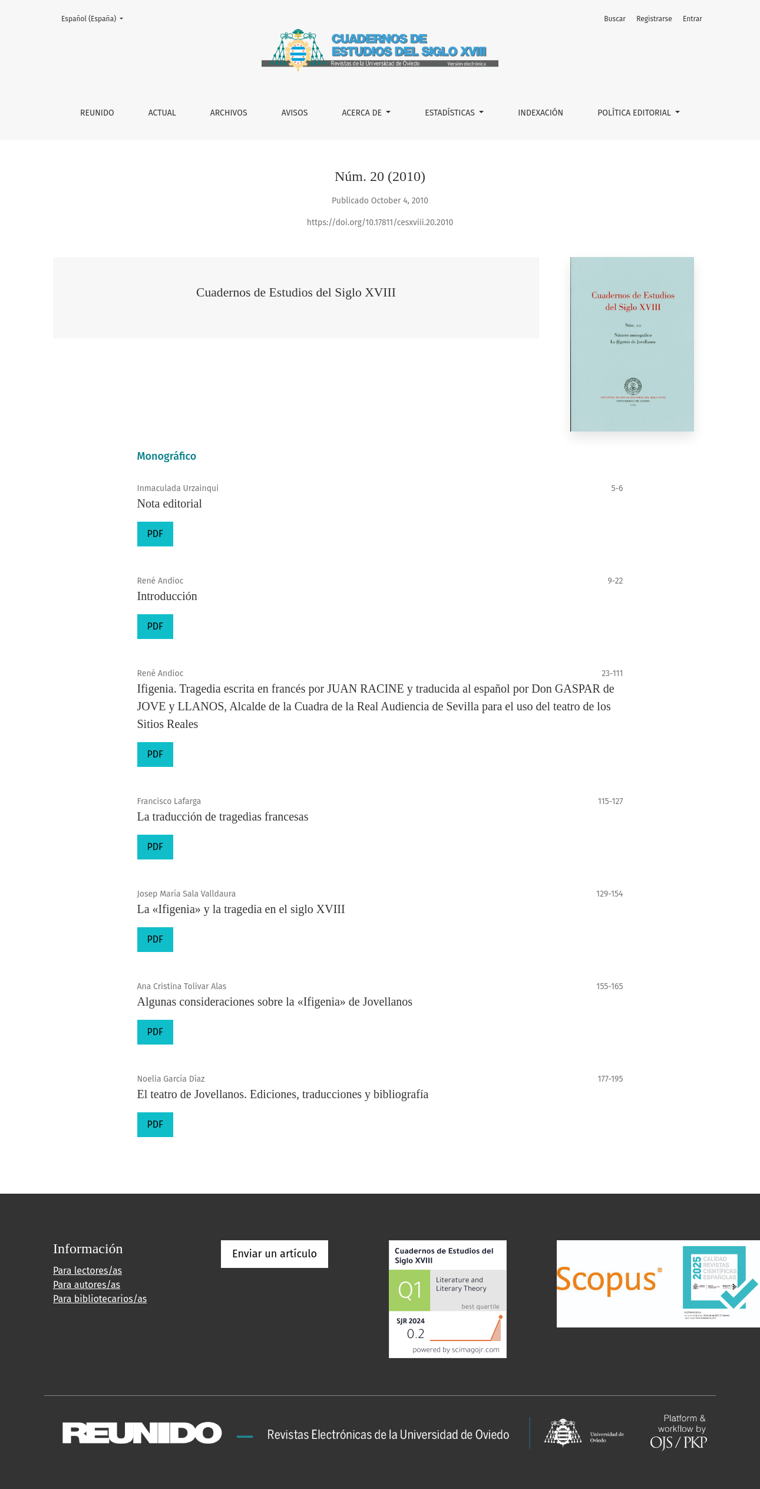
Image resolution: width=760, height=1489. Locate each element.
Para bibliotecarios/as (100, 1298)
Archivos (228, 113)
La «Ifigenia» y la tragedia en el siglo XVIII (241, 908)
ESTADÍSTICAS (451, 113)
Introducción (167, 595)
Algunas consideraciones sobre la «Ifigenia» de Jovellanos (275, 1001)
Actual (162, 113)
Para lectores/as (87, 1270)
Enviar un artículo (274, 1253)
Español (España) (96, 18)
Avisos (295, 113)
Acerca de (363, 113)
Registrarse (654, 19)
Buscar (615, 19)
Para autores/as (86, 1284)
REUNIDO (97, 113)
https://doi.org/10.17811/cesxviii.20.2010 (380, 223)
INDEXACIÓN (540, 113)
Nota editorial (170, 503)
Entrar (692, 19)
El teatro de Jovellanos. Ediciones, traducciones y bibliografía (283, 1094)
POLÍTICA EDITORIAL (635, 113)
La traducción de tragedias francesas (223, 816)
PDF (155, 533)
